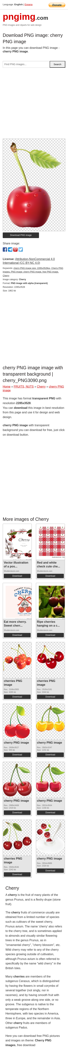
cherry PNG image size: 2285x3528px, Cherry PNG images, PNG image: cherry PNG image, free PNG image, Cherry (33, 272)
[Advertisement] (34, 105)
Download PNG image (21, 235)
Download (17, 576)
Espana (28, 4)
